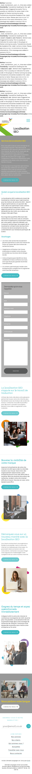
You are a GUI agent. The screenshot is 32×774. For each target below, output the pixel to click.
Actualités (16, 747)
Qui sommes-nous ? (16, 743)
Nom (5, 302)
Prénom (6, 294)
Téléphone (7, 317)
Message (6, 339)
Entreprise (7, 324)
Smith (28, 760)
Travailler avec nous (16, 750)
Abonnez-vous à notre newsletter (13, 719)
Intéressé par (8, 331)
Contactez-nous (9, 179)
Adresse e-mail (9, 309)
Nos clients (16, 740)
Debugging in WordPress (12, 48)
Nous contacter (16, 753)
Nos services (16, 737)
